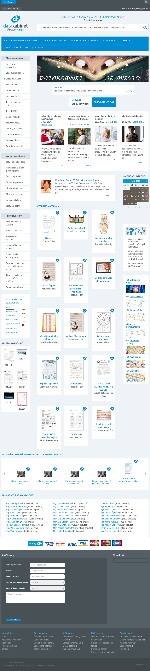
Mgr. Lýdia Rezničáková (64, 522)
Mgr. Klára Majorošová (63, 525)
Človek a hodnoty (14, 188)
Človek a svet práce (15, 194)
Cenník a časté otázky (17, 47)
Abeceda (49, 238)
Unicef (65, 640)
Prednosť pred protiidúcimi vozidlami (76, 289)
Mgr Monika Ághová (109, 512)
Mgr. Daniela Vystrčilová (17, 509)
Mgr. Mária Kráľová (61, 506)
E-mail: (9, 571)
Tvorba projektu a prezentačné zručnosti (14, 278)
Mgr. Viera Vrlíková (14, 531)
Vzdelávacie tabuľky (15, 73)
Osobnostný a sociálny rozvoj (12, 255)
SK (146, 2)
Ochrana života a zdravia (13, 247)
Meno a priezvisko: (14, 565)
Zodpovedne (125, 646)
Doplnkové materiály (15, 146)
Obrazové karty (13, 117)
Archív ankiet (10, 332)
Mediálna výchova (14, 230)
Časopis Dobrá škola (43, 636)
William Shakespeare (76, 336)
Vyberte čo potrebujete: (15, 588)
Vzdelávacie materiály (11, 640)
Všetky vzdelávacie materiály (21, 40)
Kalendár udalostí (134, 176)
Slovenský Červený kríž (73, 636)
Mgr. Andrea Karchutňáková (66, 528)
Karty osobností (13, 123)
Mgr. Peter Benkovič (15, 528)
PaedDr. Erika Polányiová (17, 525)
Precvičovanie (136, 296)
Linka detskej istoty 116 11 (132, 640)
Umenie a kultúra (13, 200)
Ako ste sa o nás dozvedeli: (17, 582)
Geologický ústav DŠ (72, 643)
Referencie (109, 40)
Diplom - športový (49, 384)
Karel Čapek (49, 286)
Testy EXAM (11, 111)
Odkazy (126, 40)
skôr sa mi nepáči (12, 319)
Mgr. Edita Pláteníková (16, 506)
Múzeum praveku (70, 649)
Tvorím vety (76, 434)
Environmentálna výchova (13, 223)
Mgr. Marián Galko (14, 516)
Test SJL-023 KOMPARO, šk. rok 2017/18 (103, 387)
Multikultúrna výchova (11, 238)
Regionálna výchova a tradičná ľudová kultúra (15, 266)
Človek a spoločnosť (15, 182)
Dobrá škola (78, 40)
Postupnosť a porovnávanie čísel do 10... (129, 481)
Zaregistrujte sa (104, 102)
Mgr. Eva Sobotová (61, 519)
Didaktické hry (12, 90)
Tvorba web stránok (9, 665)
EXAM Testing (69, 646)
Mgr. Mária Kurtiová (109, 522)
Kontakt (40, 47)
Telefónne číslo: (12, 576)
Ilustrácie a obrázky (15, 134)
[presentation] (28, 610)
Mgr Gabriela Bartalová (111, 519)
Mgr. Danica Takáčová (63, 516)
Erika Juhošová (107, 503)
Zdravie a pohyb (13, 206)
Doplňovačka (76, 384)
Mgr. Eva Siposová (14, 503)
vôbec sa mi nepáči (13, 323)
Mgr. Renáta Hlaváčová (64, 512)
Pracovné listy (137, 310)
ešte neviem (10, 315)
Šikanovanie (96, 640)
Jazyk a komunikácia (15, 162)
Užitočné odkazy (41, 640)
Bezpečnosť (136, 371)
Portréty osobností (14, 128)
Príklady (123, 649)
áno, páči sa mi (11, 311)
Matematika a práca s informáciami (15, 169)
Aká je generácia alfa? (132, 116)
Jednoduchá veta (103, 278)
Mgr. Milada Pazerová (63, 503)
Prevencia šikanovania (130, 636)
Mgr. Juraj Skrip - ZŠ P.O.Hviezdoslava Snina (77, 180)
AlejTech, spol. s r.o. (47, 665)
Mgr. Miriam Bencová (110, 525)
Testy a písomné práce (13, 103)
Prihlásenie (8, 2)
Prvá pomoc (136, 357)
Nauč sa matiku (127, 643)
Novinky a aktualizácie (11, 65)
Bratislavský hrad (76, 228)
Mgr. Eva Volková (108, 531)
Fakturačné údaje (9, 646)
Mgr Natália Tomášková (16, 519)
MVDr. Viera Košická (109, 528)
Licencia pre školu (55, 40)
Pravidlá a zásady (99, 649)
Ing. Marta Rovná (14, 512)
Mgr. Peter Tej (106, 506)
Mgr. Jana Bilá (12, 522)
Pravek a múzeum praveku (103, 652)
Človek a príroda (13, 176)
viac (129, 91)
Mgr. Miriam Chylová (109, 509)
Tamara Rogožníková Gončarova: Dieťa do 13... (78, 119)
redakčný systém (25, 665)
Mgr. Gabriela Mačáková (111, 516)
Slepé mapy (11, 84)
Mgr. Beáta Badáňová (63, 509)
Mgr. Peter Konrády (62, 531)
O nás (94, 40)
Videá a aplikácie (13, 79)
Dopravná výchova (14, 287)
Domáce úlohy (12, 140)
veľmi (8, 307)
